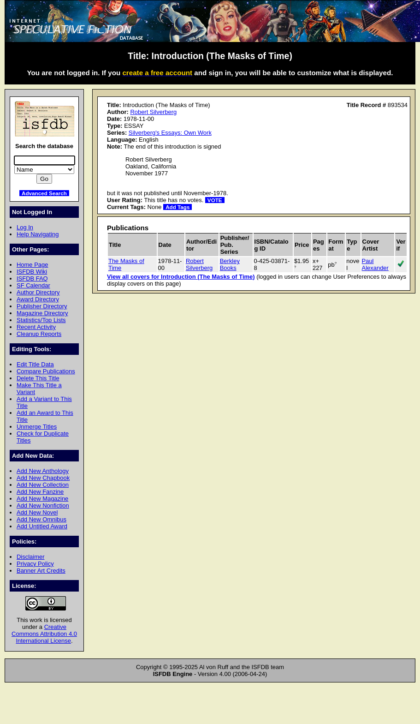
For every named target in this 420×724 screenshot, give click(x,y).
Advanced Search (44, 193)
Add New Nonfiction (43, 505)
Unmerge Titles (37, 426)
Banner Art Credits (41, 570)
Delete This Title (38, 378)
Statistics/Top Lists (41, 320)
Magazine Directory (42, 313)
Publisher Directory (42, 306)
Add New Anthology (43, 470)
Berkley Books (230, 264)
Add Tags (177, 207)
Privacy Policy (35, 563)
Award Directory (38, 299)
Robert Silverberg (153, 111)
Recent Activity (36, 326)
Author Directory (38, 292)
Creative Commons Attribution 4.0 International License (44, 633)
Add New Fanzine (40, 491)
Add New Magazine (42, 498)
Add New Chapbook (43, 477)
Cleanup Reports (39, 333)
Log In (25, 227)
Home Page (32, 264)
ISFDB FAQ (32, 278)
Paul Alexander (375, 264)
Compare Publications (46, 371)
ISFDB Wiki (32, 271)
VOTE (214, 200)
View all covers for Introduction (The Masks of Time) (181, 276)
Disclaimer (30, 556)
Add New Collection (43, 484)
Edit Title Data (35, 364)
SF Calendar (33, 285)
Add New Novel (37, 512)
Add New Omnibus (41, 519)
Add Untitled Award (42, 526)
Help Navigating (38, 234)
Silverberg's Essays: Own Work (170, 132)
